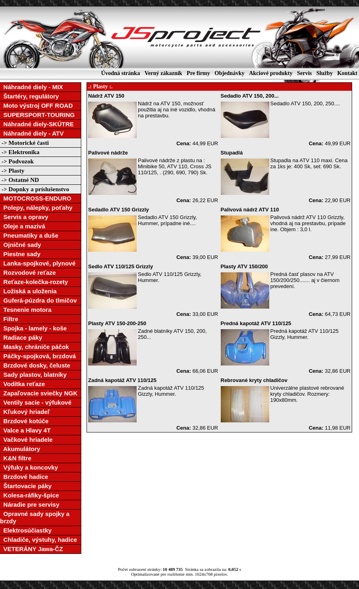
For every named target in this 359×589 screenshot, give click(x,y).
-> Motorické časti (24, 143)
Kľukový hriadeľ (25, 411)
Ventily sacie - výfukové (36, 402)
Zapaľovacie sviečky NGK (39, 393)
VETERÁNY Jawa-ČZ (31, 548)
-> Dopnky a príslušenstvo (34, 189)
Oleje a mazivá (22, 226)
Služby (324, 73)
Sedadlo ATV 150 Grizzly (118, 210)
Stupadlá (232, 153)
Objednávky (230, 73)
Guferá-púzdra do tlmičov (38, 300)
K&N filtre (16, 458)
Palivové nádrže (108, 153)
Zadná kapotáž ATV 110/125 (122, 380)
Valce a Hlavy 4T (25, 430)
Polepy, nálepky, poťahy (36, 207)
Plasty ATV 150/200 (244, 266)
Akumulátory (20, 448)
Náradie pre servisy (29, 504)
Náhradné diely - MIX (31, 87)
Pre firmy (198, 73)
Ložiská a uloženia (28, 291)
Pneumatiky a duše (29, 235)
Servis (304, 73)
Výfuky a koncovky (29, 467)
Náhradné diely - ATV (32, 133)
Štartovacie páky (26, 485)
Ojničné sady (20, 244)
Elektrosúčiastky (26, 530)
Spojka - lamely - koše (33, 328)
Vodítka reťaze (22, 383)
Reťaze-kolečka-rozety (34, 281)
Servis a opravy (24, 216)
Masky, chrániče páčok (34, 346)
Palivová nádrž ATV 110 (250, 210)
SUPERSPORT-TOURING (37, 114)
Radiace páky (21, 337)
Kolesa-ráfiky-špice (29, 495)
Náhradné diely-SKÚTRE (37, 124)
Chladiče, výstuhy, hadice (38, 539)
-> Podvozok (17, 161)
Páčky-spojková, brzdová (38, 356)
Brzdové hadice (24, 476)
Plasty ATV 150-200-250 (117, 323)
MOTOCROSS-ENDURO (35, 198)
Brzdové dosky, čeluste (35, 365)
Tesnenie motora (25, 309)
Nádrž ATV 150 (106, 96)
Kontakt (347, 73)
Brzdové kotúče (24, 421)
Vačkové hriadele (26, 439)
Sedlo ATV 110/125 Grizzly (120, 266)
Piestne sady (20, 254)
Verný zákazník (163, 73)
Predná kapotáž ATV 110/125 (256, 323)
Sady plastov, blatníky (33, 374)
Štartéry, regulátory (29, 96)
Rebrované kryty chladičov (254, 380)
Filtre (9, 318)
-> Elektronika (19, 152)
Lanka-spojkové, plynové (38, 263)
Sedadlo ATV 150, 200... (250, 96)
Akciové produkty (270, 73)
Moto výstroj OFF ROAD (36, 105)
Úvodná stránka (120, 73)
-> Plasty (12, 170)
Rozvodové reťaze (28, 272)
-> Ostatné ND (19, 180)
